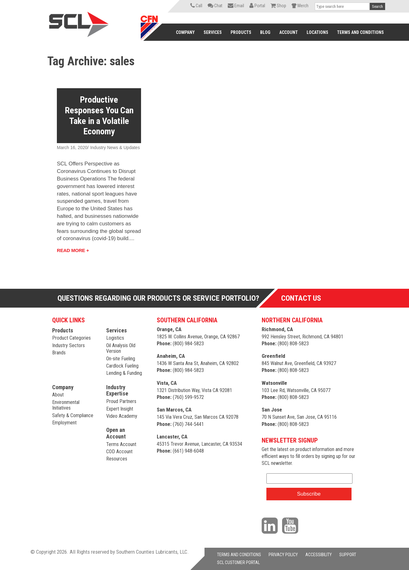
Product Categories (71, 338)
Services (116, 330)
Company (63, 387)
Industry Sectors (68, 345)
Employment (64, 423)
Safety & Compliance (72, 415)
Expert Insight (119, 409)
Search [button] (377, 6)
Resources (116, 459)
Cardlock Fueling (122, 366)
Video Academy (121, 416)
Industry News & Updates (115, 147)
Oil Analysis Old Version (120, 348)
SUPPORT (347, 554)
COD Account (119, 451)
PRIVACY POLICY (283, 554)
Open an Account (116, 433)
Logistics (115, 338)
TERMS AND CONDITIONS (239, 554)
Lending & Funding (124, 373)
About (58, 395)
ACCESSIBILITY (318, 554)
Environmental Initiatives (65, 405)
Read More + (73, 250)
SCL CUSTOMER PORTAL (238, 562)
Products (62, 330)
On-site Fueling (120, 359)
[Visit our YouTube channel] (291, 525)
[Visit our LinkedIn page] (271, 525)
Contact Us (301, 298)
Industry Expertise (117, 390)
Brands (59, 353)
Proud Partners (121, 401)
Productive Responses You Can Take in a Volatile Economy (99, 115)
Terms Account (121, 444)
